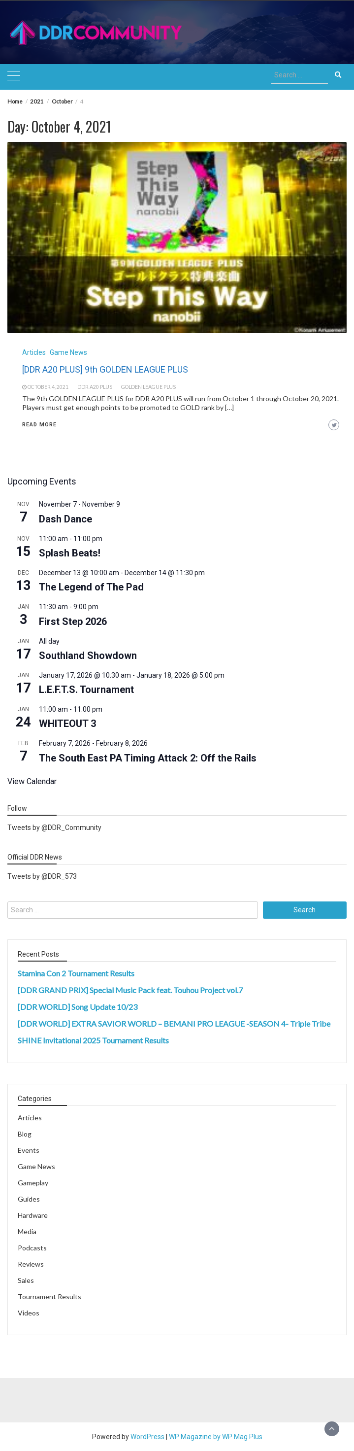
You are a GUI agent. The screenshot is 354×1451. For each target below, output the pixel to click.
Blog (25, 1134)
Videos (28, 1313)
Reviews (31, 1264)
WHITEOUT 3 (67, 723)
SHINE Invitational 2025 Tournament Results (93, 1040)
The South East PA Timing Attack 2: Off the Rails (148, 758)
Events (28, 1150)
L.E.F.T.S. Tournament (86, 689)
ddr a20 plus (94, 387)
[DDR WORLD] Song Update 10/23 (77, 1006)
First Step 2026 (73, 621)
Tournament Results (49, 1296)
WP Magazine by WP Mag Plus (215, 1437)
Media (27, 1231)
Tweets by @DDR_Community (54, 827)
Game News (68, 352)
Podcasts (32, 1248)
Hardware (33, 1215)
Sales (26, 1280)
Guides (29, 1199)
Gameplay (33, 1182)
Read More (39, 424)
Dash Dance (65, 519)
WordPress (147, 1437)
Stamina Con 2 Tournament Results (76, 973)
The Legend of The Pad (91, 587)
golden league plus (148, 387)
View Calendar (32, 781)
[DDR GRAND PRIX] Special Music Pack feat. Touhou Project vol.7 (130, 990)
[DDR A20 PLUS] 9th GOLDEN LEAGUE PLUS (105, 369)
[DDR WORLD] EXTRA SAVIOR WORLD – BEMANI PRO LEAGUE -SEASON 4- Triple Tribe (174, 1023)
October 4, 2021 (48, 387)
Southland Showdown (88, 655)
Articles (34, 352)
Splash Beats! (69, 553)
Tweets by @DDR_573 (42, 876)
